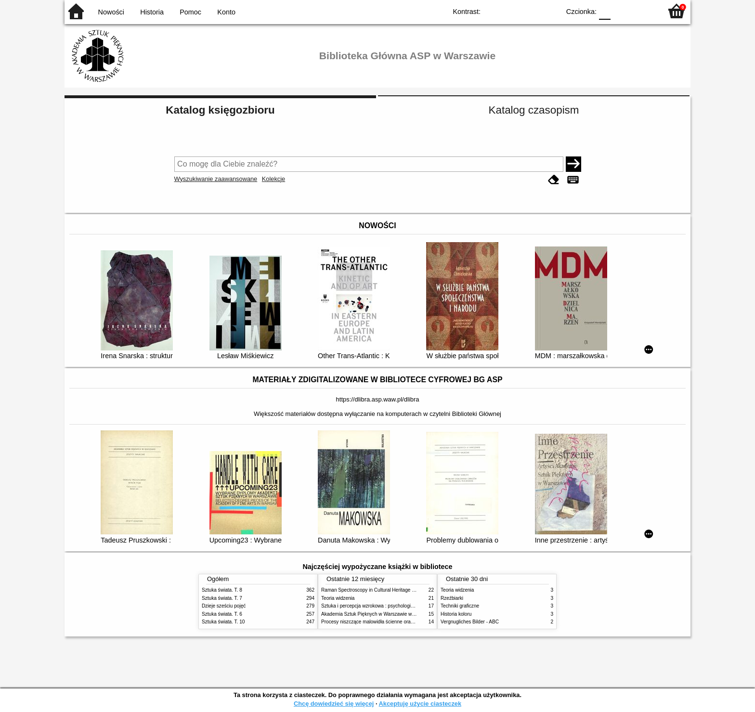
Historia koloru (456, 614)
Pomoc (190, 12)
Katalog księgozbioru (220, 110)
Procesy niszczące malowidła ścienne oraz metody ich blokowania (392, 621)
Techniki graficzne (460, 605)
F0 (604, 11)
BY (550, 11)
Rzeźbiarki (452, 598)
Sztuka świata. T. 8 (222, 590)
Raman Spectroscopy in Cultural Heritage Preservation (380, 590)
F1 (621, 11)
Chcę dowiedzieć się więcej (334, 703)
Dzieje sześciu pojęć (224, 605)
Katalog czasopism (534, 110)
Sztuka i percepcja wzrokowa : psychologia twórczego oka (383, 605)
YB (530, 11)
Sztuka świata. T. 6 (222, 614)
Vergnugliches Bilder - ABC (470, 621)
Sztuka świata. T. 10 (223, 621)
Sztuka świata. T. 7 (222, 598)
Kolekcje (273, 178)
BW (511, 11)
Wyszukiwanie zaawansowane (216, 178)
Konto (226, 12)
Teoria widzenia (337, 598)
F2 (643, 11)
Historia (152, 12)
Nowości (111, 12)
